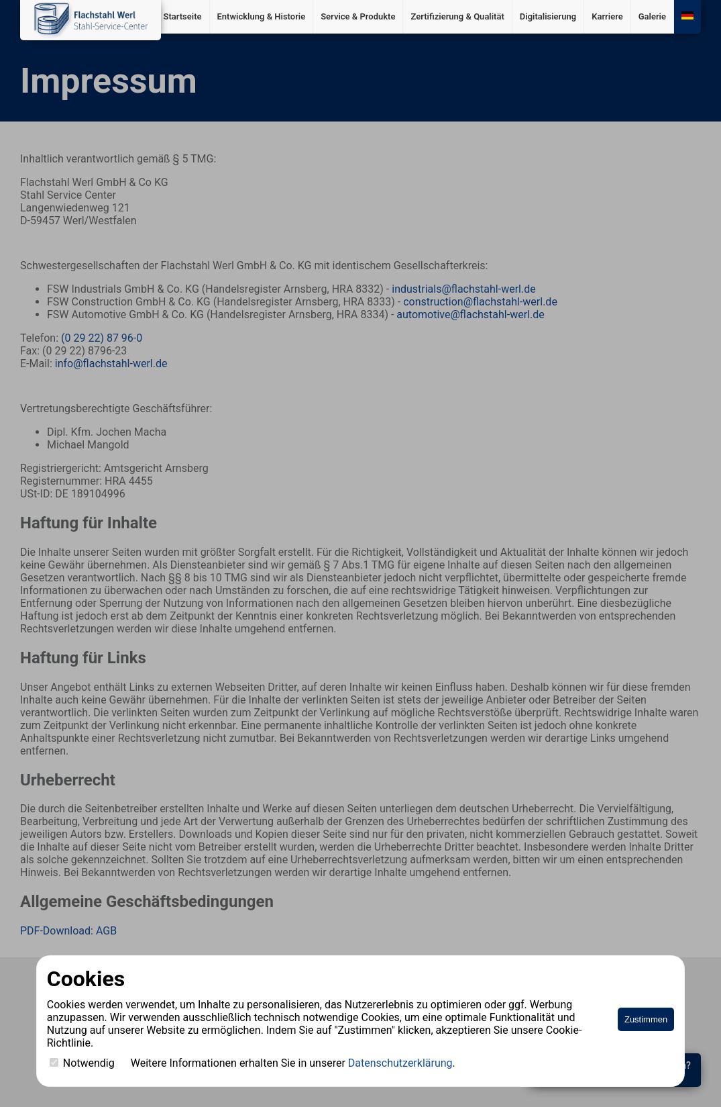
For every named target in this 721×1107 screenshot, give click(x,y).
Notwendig (82, 1063)
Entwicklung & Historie (261, 16)
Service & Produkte (358, 16)
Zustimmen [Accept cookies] (645, 1019)
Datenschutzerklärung (400, 1063)
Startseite (182, 16)
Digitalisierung (548, 16)
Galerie (652, 16)
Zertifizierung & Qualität (457, 16)
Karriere (607, 16)
